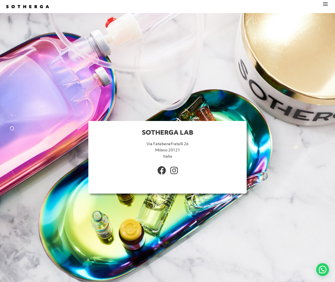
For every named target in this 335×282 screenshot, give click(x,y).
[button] (322, 269)
